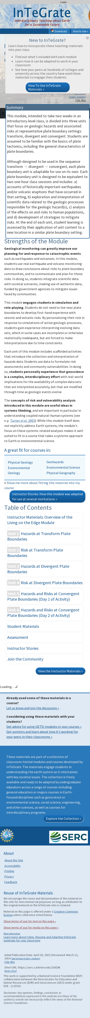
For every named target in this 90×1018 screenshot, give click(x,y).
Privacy (9, 876)
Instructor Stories (22, 648)
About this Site (13, 860)
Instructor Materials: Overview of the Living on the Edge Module (39, 519)
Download (59, 31)
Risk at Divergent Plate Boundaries (45, 583)
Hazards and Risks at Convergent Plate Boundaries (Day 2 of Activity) (43, 612)
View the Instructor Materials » (60, 671)
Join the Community (25, 659)
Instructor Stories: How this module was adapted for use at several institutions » (47, 496)
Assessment (17, 637)
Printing (9, 871)
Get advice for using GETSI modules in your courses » (44, 726)
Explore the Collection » (63, 818)
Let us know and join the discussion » (32, 708)
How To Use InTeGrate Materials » (44, 87)
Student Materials (23, 626)
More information (12, 933)
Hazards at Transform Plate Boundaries (38, 536)
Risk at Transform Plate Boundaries (35, 552)
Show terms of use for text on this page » (30, 921)
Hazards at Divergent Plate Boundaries (38, 568)
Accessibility (12, 866)
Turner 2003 (22, 420)
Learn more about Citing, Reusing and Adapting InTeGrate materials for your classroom (40, 938)
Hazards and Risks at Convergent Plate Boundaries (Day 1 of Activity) (43, 596)
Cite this (80, 100)
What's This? (10, 970)
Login (63, 2)
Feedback (10, 882)
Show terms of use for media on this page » (31, 927)
